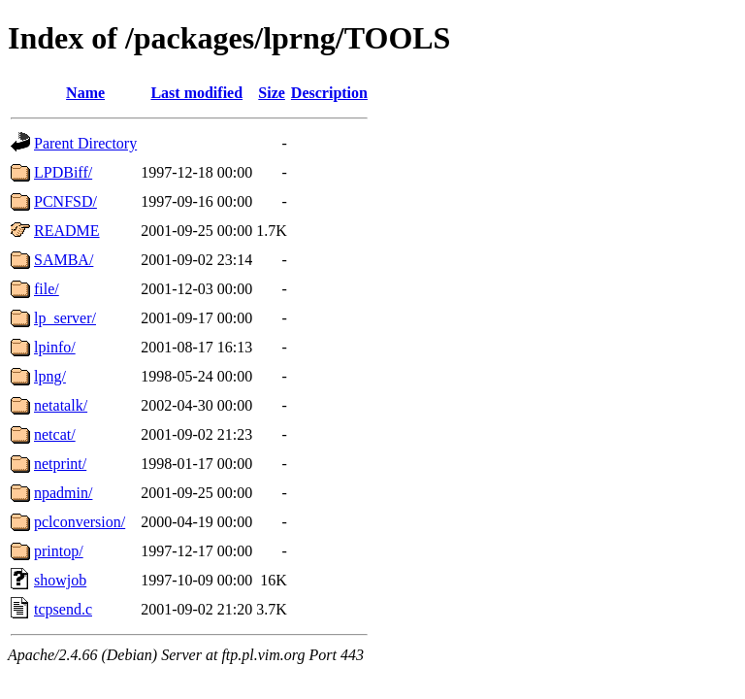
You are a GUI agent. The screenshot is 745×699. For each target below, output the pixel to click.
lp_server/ (65, 318)
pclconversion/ (79, 522)
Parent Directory (85, 143)
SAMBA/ (63, 259)
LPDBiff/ (63, 172)
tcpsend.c (63, 609)
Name (85, 92)
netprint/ (60, 463)
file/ (46, 289)
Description (329, 92)
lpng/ (50, 376)
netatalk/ (60, 405)
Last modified (196, 92)
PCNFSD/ (65, 201)
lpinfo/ (55, 347)
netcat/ (55, 434)
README (67, 230)
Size (271, 92)
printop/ (58, 551)
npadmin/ (63, 492)
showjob (60, 580)
